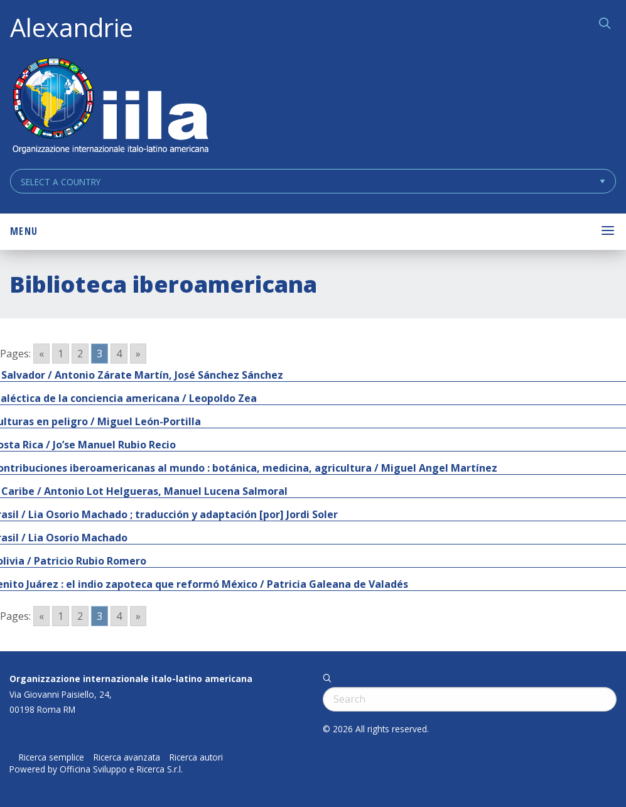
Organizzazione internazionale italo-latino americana (130, 679)
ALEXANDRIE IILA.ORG (110, 107)
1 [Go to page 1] (60, 353)
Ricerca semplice (51, 757)
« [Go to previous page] (41, 353)
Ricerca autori (196, 757)
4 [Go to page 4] (119, 353)
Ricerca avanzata (127, 757)
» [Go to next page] (138, 353)
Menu (24, 231)
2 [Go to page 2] (80, 353)
